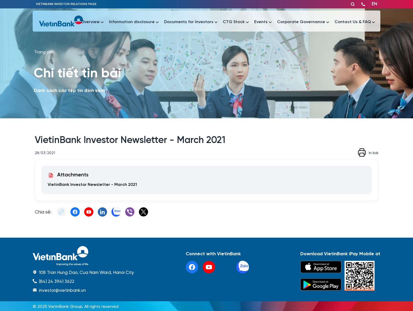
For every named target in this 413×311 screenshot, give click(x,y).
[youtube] (209, 267)
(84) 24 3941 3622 (56, 281)
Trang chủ (44, 51)
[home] (83, 256)
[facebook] (192, 267)
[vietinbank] (61, 21)
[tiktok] (225, 267)
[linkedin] (242, 267)
